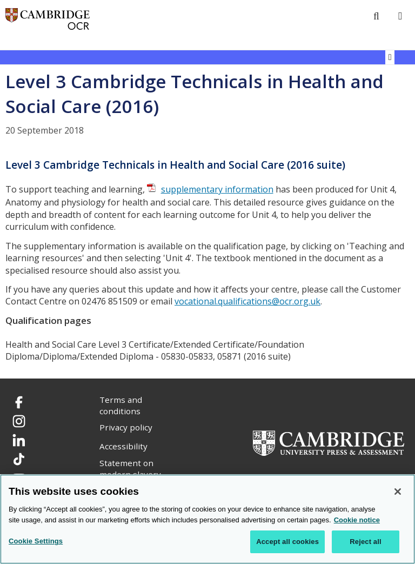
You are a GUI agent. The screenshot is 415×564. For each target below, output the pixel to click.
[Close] (398, 491)
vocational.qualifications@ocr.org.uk (247, 301)
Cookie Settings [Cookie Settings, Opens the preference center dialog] (36, 541)
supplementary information (217, 189)
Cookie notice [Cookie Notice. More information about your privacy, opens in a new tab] (357, 520)
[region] (207, 519)
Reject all (365, 542)
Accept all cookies (287, 542)
